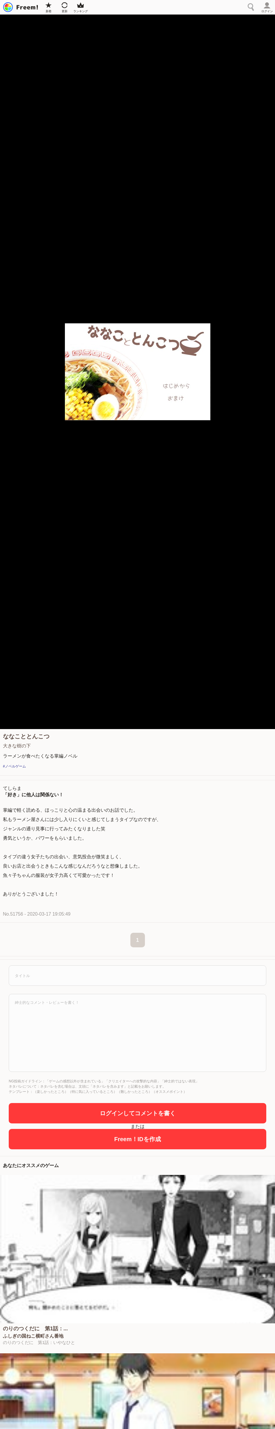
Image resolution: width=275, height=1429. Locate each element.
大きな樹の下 (17, 745)
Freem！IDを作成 (137, 1139)
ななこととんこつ (26, 736)
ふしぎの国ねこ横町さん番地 (33, 1336)
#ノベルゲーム (14, 766)
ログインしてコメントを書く (137, 1113)
